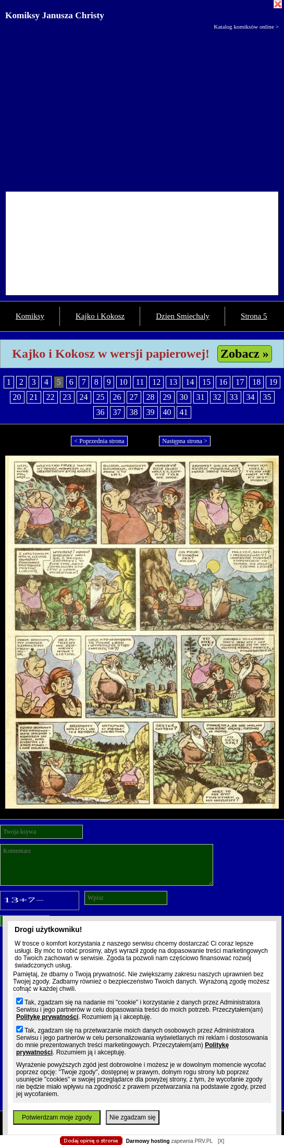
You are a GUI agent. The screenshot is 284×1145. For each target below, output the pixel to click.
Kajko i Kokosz (100, 316)
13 (173, 382)
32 (217, 397)
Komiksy (30, 316)
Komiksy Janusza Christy (54, 15)
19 (273, 382)
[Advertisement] (142, 108)
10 (123, 382)
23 (67, 397)
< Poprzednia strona (99, 441)
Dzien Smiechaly (182, 316)
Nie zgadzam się (132, 1117)
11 (140, 382)
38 (134, 412)
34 (250, 397)
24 (84, 397)
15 (206, 382)
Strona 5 (254, 316)
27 (134, 397)
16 (223, 382)
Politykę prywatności (47, 1017)
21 (34, 397)
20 (17, 397)
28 (150, 397)
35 (267, 397)
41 (184, 412)
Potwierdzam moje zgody (57, 1117)
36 (100, 412)
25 (100, 397)
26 (117, 397)
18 (256, 382)
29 (167, 397)
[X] (221, 1141)
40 (167, 412)
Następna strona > (184, 441)
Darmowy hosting (148, 1141)
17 (240, 382)
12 (156, 382)
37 (117, 412)
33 (234, 397)
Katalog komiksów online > (246, 26)
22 (50, 397)
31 (200, 397)
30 (184, 397)
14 (190, 382)
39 (150, 412)
